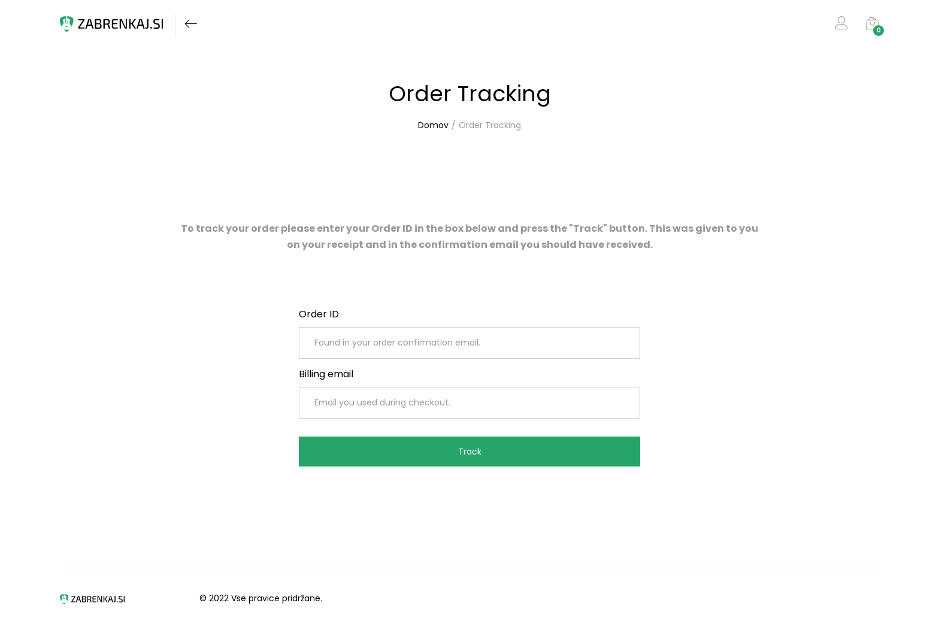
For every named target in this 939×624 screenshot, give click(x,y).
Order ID (319, 314)
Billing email (326, 374)
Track (469, 452)
